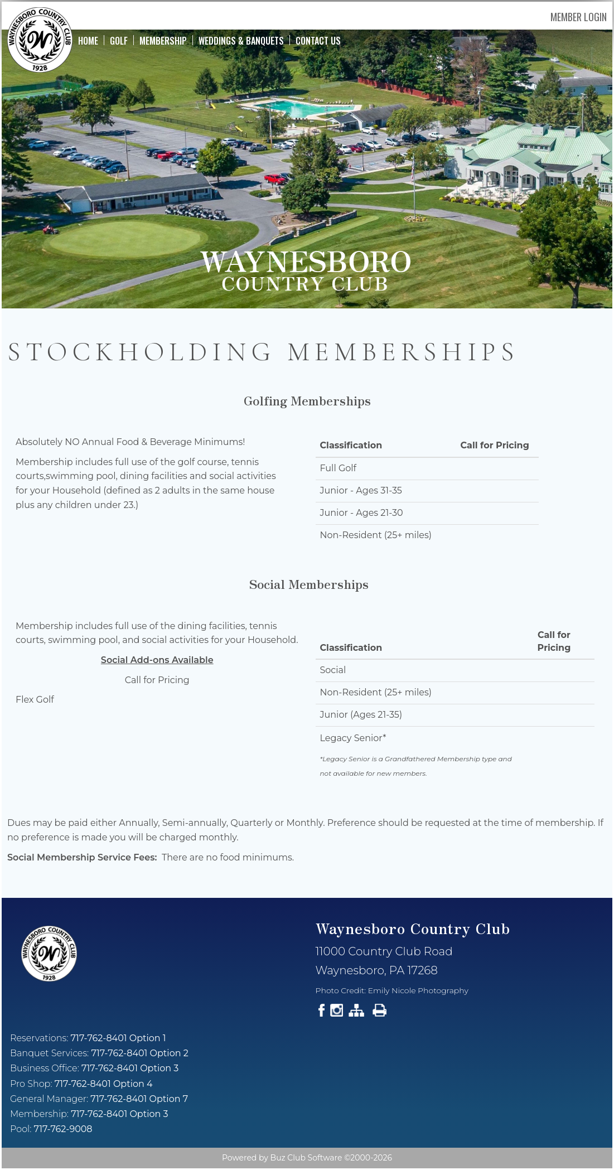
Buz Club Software (306, 1158)
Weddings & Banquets (241, 40)
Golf (119, 40)
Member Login (578, 16)
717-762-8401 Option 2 (139, 1053)
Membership (163, 40)
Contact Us (318, 40)
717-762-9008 (63, 1129)
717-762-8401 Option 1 (118, 1038)
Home (88, 40)
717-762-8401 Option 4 (104, 1084)
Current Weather (460, 1072)
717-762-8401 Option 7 (139, 1099)
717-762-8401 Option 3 (129, 1068)
